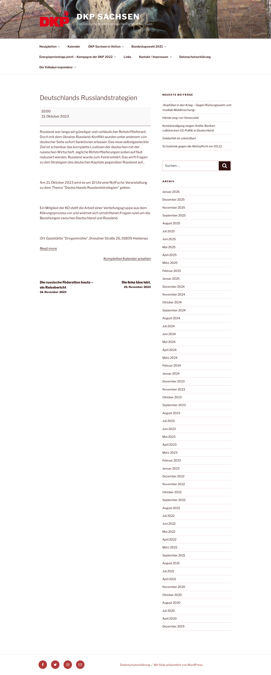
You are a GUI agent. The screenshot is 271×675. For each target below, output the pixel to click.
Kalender (74, 46)
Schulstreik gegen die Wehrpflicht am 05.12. (192, 146)
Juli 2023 (168, 421)
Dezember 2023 (173, 381)
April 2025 (169, 255)
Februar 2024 (171, 365)
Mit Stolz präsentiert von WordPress (178, 665)
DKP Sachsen (108, 16)
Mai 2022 (168, 531)
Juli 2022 (168, 516)
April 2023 (169, 444)
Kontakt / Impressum (155, 57)
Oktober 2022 (171, 492)
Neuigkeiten (50, 46)
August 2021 (171, 563)
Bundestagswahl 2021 (149, 46)
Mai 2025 (169, 247)
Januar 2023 (171, 468)
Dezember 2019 (173, 626)
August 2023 (171, 413)
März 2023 (169, 452)
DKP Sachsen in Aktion (106, 46)
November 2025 (173, 207)
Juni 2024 (169, 334)
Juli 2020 (168, 610)
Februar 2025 (171, 270)
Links (127, 57)
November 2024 (173, 294)
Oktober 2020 (172, 595)
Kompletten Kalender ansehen (127, 259)
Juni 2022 (169, 523)
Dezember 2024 (173, 286)
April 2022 (169, 539)
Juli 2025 (168, 231)
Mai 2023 (169, 436)
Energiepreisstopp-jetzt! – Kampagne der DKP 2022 (78, 57)
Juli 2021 (168, 571)
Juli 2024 (168, 326)
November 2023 (173, 389)
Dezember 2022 (173, 476)
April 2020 (169, 618)
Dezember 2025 (173, 199)
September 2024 (174, 310)
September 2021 (173, 555)
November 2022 (173, 484)
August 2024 (171, 318)
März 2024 (169, 357)
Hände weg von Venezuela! (180, 117)
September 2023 (174, 405)
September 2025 (174, 215)
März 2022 (169, 547)
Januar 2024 (171, 373)
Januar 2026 (171, 191)
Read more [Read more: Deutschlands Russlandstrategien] (48, 248)
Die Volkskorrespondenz (58, 67)
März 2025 (169, 262)
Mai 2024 (169, 342)
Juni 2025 (169, 239)
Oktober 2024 (172, 302)
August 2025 (171, 223)
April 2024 (169, 350)
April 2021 (169, 579)
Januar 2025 (171, 278)
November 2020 (173, 587)
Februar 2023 (171, 460)
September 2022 (173, 500)
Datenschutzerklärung (195, 57)
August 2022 (171, 508)
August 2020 (171, 602)
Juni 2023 (169, 429)
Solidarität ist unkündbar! (179, 138)
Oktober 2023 (172, 397)
